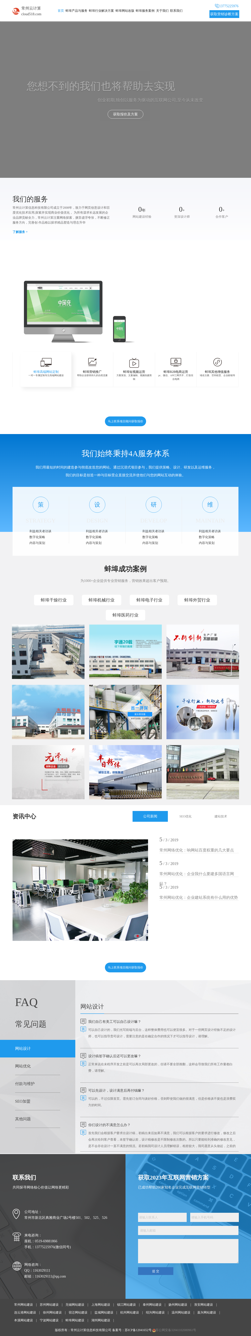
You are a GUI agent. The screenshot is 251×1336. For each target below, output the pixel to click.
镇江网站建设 (126, 1304)
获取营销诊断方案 (224, 14)
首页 (61, 10)
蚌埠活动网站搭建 (183, 296)
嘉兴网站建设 (206, 1312)
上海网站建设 (100, 1304)
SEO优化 (185, 816)
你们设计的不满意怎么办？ (109, 1125)
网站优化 (23, 1066)
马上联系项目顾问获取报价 (125, 421)
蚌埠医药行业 (125, 615)
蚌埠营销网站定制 (183, 290)
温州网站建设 (181, 1312)
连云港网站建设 (25, 1312)
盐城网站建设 (104, 1312)
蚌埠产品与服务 (76, 10)
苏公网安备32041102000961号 (176, 1330)
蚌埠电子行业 (149, 600)
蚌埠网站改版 (124, 10)
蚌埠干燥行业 (54, 600)
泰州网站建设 (152, 1304)
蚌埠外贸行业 (197, 600)
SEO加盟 (22, 1101)
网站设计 (23, 1048)
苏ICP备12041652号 (138, 1330)
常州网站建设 (23, 1304)
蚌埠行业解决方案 (101, 10)
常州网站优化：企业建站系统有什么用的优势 (198, 897)
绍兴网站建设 (155, 1312)
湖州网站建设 (100, 1320)
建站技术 (221, 816)
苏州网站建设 (49, 1304)
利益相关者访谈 (40, 531)
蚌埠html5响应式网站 (185, 303)
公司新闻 (150, 816)
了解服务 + (20, 232)
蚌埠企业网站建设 (183, 283)
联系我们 (176, 10)
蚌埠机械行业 (102, 600)
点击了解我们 (125, 114)
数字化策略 (37, 537)
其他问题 (23, 1119)
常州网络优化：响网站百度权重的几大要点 (196, 850)
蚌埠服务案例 (145, 10)
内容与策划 (37, 543)
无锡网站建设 (74, 1304)
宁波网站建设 (49, 1320)
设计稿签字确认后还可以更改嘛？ (114, 1056)
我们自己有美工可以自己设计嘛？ (114, 1022)
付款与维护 (25, 1084)
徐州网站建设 (52, 1312)
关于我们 (162, 10)
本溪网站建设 (23, 1320)
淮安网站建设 (203, 1304)
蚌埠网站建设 (74, 1320)
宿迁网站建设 (78, 1312)
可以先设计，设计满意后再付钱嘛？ (116, 1090)
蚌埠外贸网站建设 (183, 310)
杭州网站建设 (129, 1312)
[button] (143, 334)
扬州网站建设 (177, 1304)
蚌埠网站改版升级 (183, 317)
